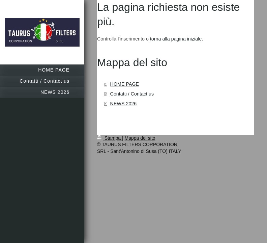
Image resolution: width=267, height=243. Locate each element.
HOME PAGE (124, 84)
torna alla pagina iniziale (176, 39)
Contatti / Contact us (132, 94)
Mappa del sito (140, 138)
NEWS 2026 (123, 103)
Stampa (109, 138)
